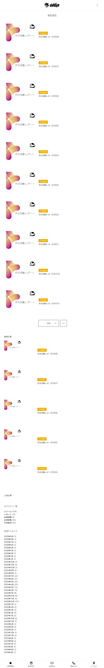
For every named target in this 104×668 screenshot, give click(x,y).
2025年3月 (8, 553)
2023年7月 (9, 604)
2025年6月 (8, 545)
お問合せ (52, 664)
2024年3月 (9, 587)
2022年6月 (9, 624)
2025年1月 (8, 559)
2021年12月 (9, 632)
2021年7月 (8, 644)
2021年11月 (9, 635)
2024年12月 (9, 562)
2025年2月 (8, 556)
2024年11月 (9, 564)
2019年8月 (9, 649)
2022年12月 (9, 618)
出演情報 (8, 520)
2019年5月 (8, 652)
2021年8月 (9, 641)
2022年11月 (9, 621)
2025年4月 (9, 550)
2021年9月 (8, 638)
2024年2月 (9, 590)
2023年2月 (9, 613)
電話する (74, 664)
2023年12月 (9, 596)
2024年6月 (9, 579)
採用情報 (10, 664)
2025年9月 (9, 536)
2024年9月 (9, 570)
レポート (8, 514)
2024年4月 (9, 584)
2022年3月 (9, 630)
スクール (8, 511)
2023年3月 (9, 610)
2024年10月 (9, 567)
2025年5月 (8, 547)
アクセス (94, 664)
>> (63, 323)
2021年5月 (8, 647)
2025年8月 (9, 539)
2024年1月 (8, 593)
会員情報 (8, 517)
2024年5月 (9, 581)
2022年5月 (8, 627)
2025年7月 (9, 542)
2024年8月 (9, 573)
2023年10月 (9, 601)
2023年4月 (9, 607)
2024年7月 (9, 576)
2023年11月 (9, 598)
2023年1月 (8, 615)
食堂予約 (31, 664)
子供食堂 (8, 523)
